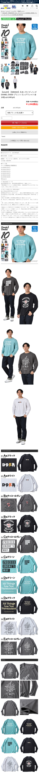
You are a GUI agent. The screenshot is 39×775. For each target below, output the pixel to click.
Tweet (3, 136)
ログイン (23, 7)
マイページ (32, 7)
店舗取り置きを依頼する (19, 127)
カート (27, 7)
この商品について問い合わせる (19, 140)
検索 (37, 7)
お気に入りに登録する (19, 132)
